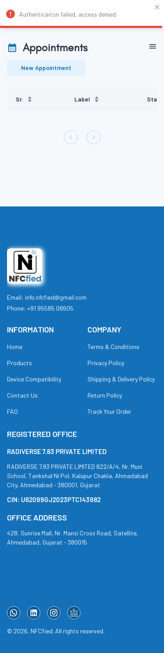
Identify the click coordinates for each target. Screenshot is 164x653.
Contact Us (22, 395)
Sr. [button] (24, 99)
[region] (82, 99)
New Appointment (46, 68)
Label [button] (87, 99)
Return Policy (104, 395)
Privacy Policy (105, 363)
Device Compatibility (34, 379)
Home (14, 346)
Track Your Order (109, 411)
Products (19, 363)
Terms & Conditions (113, 346)
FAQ (12, 411)
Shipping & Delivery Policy (121, 379)
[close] (157, 8)
